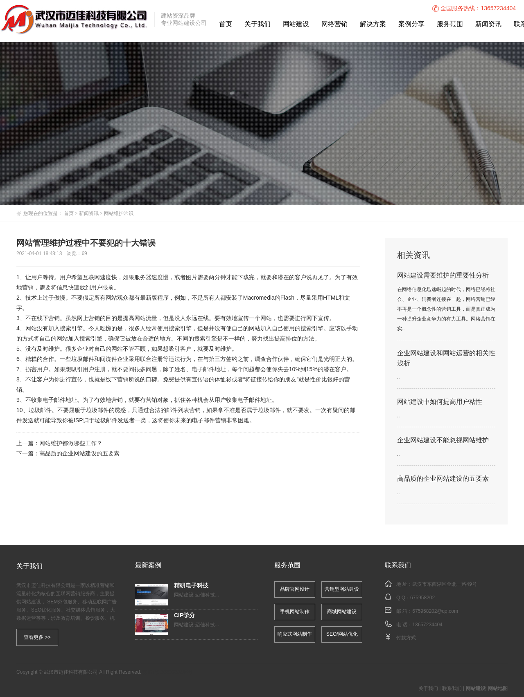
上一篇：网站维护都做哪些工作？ (60, 444)
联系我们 (452, 688)
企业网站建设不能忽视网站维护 (443, 440)
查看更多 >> (37, 637)
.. (398, 377)
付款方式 (406, 638)
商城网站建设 (342, 611)
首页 (225, 24)
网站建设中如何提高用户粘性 (439, 402)
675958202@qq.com (435, 611)
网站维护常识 (118, 213)
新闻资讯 (488, 24)
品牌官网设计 (294, 589)
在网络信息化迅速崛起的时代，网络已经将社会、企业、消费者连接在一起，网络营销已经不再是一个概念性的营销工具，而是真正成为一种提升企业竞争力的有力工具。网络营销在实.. (446, 309)
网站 (111, 298)
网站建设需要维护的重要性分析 (443, 275)
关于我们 (257, 24)
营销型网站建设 (342, 589)
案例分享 (411, 24)
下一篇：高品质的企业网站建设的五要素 (68, 454)
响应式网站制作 (295, 634)
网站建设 (296, 24)
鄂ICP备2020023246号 (167, 672)
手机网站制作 (294, 611)
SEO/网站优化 (342, 634)
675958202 (422, 598)
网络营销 (334, 24)
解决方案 (373, 24)
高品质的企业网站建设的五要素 (443, 478)
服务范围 (450, 24)
